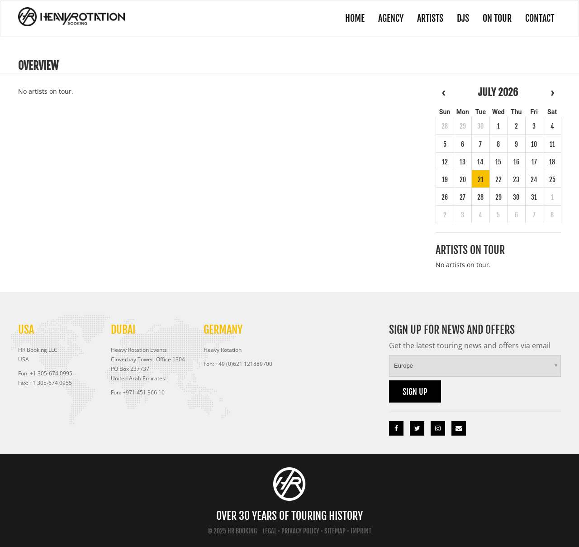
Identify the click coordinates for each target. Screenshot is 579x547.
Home (355, 18)
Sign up (415, 392)
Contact (539, 18)
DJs (463, 18)
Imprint (361, 531)
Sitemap (335, 531)
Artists (430, 18)
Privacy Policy (300, 531)
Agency (390, 18)
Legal (269, 531)
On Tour (497, 18)
